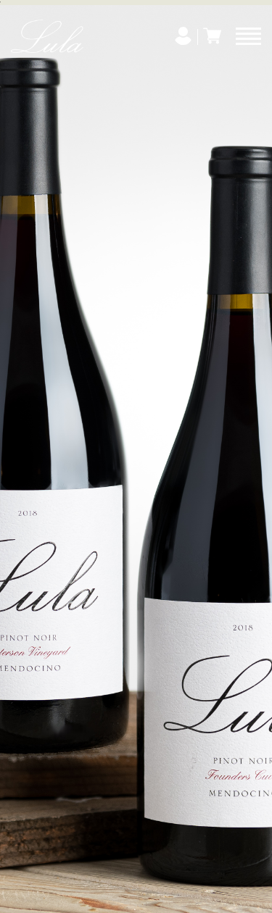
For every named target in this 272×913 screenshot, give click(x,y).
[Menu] (248, 36)
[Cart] (212, 36)
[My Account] (183, 36)
